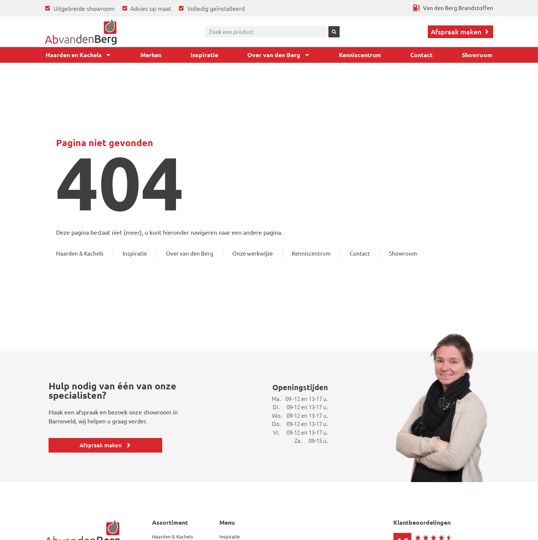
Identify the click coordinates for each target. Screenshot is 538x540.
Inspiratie (204, 55)
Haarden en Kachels (78, 55)
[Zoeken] (334, 31)
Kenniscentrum (360, 55)
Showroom (477, 55)
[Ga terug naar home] (81, 32)
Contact (421, 55)
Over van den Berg (278, 55)
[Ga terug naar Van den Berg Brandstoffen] (453, 8)
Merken (150, 55)
